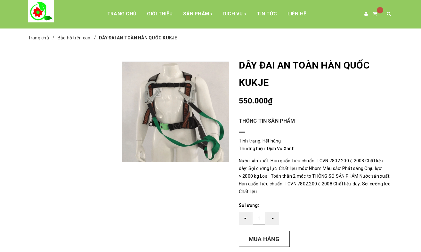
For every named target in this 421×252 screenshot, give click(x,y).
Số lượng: (249, 205)
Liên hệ (296, 14)
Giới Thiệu (160, 14)
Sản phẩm (198, 14)
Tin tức (267, 14)
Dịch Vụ (234, 14)
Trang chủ (121, 14)
